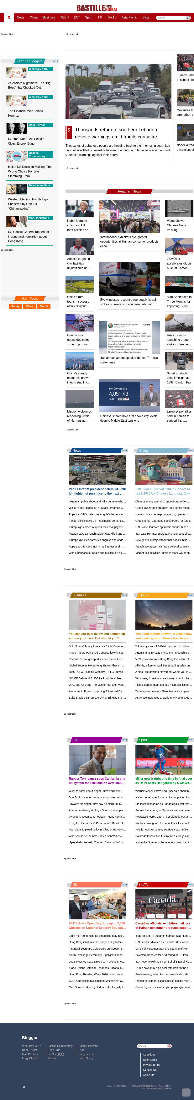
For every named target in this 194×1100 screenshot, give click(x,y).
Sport (88, 17)
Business (49, 17)
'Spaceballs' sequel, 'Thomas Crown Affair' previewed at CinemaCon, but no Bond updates (123, 842)
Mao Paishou (30, 1054)
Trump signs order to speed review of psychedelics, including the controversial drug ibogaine (124, 527)
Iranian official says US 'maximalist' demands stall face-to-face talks (109, 520)
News (21, 17)
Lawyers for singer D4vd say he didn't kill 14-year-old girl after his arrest (112, 803)
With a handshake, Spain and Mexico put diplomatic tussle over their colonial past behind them (126, 552)
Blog (146, 17)
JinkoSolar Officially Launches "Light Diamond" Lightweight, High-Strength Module (118, 646)
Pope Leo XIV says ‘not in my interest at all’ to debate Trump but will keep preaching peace (123, 546)
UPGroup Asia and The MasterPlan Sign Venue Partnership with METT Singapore (118, 684)
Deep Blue (54, 1049)
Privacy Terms (151, 1064)
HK (100, 17)
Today (15, 306)
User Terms (150, 1059)
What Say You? (31, 1045)
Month (44, 306)
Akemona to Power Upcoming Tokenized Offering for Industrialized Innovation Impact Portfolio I (126, 691)
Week (29, 306)
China (34, 17)
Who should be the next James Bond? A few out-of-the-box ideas (108, 836)
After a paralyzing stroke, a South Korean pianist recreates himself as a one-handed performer (125, 810)
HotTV (112, 17)
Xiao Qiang (86, 1058)
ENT (77, 17)
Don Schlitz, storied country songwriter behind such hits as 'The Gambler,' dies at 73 (119, 797)
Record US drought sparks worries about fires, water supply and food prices (114, 659)
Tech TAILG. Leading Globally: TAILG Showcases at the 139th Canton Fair (114, 671)
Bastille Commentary (60, 1045)
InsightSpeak (30, 1058)
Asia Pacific (130, 17)
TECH (64, 17)
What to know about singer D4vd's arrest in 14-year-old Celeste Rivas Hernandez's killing (122, 791)
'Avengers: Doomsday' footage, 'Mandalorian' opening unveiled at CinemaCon (116, 816)
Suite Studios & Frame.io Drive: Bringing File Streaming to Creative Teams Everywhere (121, 697)
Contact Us (150, 1069)
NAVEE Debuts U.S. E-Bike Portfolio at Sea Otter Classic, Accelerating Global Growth (120, 678)
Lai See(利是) (56, 1054)
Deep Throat (29, 1049)
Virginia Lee (87, 1054)
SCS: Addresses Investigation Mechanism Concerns (100, 980)
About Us (148, 1075)
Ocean (51, 1058)
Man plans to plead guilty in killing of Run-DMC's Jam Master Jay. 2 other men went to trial (123, 829)
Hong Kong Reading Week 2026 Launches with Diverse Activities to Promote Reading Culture (125, 974)
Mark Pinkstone (89, 1045)
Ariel (82, 1049)
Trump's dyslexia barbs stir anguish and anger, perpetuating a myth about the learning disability (126, 540)
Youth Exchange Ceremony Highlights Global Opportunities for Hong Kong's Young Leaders (124, 955)
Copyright (149, 1054)
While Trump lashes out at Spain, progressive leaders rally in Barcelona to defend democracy (125, 507)
